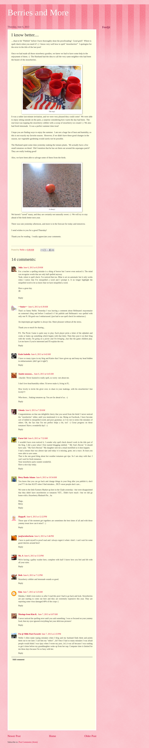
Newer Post (14, 736)
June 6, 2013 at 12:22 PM (37, 517)
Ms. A (20, 556)
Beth (20, 575)
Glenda (21, 410)
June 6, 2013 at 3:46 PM (44, 536)
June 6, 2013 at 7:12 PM (33, 575)
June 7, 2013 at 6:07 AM (48, 614)
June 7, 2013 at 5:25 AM (33, 592)
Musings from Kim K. (27, 614)
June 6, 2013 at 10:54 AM (46, 477)
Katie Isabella (24, 354)
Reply (20, 298)
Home (52, 736)
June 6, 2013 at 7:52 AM (38, 438)
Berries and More (38, 12)
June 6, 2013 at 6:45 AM (44, 374)
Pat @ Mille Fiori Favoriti (29, 634)
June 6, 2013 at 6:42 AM (41, 354)
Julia (20, 267)
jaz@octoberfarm (25, 536)
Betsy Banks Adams (26, 477)
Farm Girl (22, 438)
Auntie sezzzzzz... (25, 374)
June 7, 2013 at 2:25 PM (51, 634)
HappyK (22, 517)
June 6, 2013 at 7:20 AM (35, 410)
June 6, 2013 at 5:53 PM (34, 556)
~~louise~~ (22, 307)
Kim (20, 592)
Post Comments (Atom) (28, 742)
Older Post (90, 736)
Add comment (18, 659)
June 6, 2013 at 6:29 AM (33, 267)
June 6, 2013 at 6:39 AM (38, 307)
